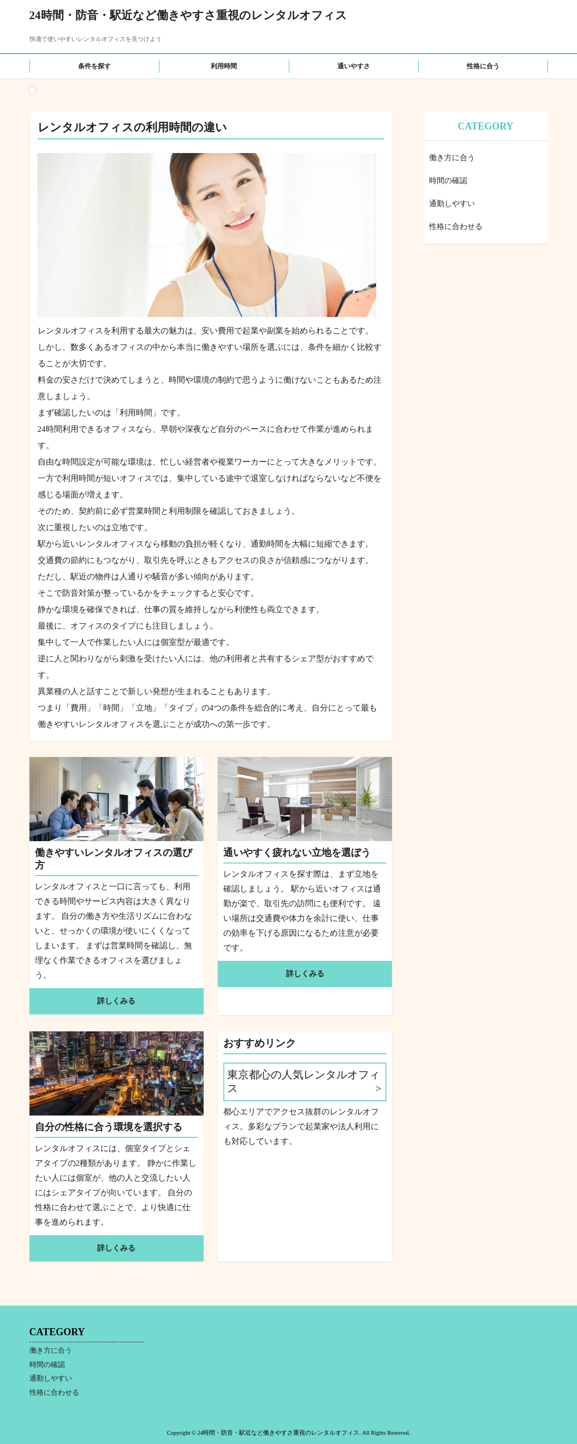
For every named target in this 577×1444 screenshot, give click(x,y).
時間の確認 (448, 181)
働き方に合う (452, 158)
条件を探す (94, 66)
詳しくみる (116, 1001)
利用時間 (224, 66)
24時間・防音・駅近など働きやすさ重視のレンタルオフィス (188, 15)
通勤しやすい (452, 203)
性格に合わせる (456, 226)
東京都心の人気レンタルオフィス (303, 1081)
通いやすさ (353, 66)
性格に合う (483, 66)
